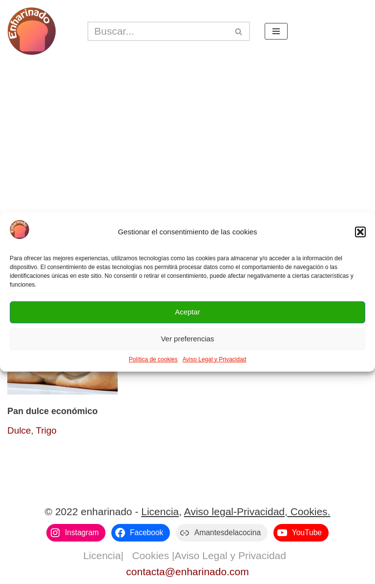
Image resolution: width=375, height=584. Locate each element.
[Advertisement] (187, 135)
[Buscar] (157, 31)
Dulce (19, 430)
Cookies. (309, 511)
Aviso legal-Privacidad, (236, 511)
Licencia (160, 511)
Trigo (46, 430)
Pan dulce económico (52, 411)
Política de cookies (153, 359)
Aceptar (187, 312)
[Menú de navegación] (276, 31)
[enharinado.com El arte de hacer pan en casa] (31, 31)
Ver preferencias (187, 338)
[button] (360, 232)
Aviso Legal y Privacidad (215, 359)
